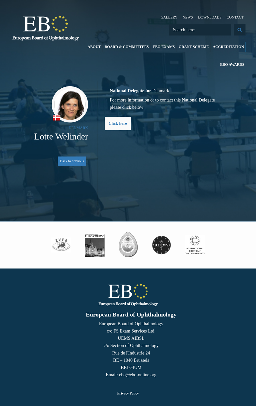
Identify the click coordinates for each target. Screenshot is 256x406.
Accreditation (228, 47)
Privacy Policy (128, 393)
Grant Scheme (193, 47)
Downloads (210, 17)
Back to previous (72, 161)
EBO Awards (232, 64)
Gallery (169, 17)
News (187, 17)
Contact (235, 17)
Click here (117, 123)
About (94, 47)
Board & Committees (127, 47)
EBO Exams (164, 47)
